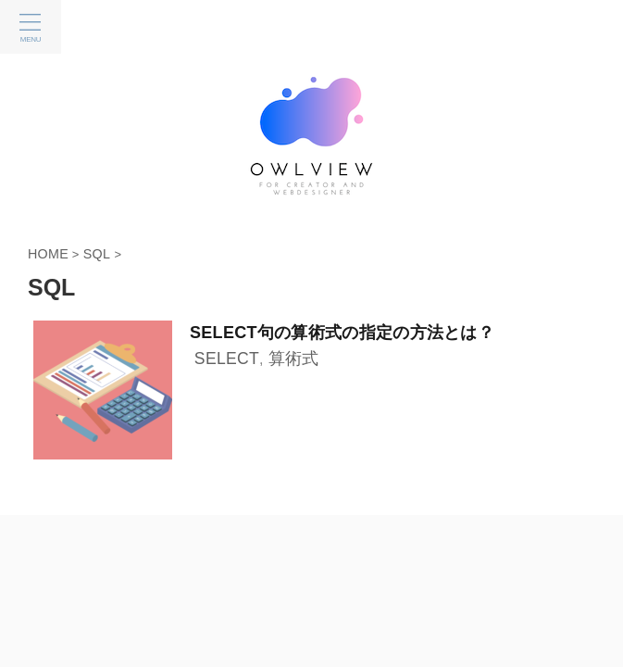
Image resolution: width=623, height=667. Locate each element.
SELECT (226, 358)
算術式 (293, 358)
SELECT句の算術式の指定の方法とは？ (342, 332)
